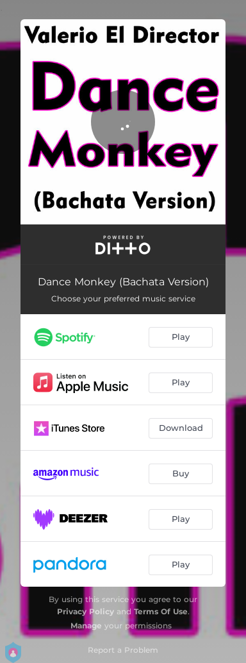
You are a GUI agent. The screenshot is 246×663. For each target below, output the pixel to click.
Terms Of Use (161, 611)
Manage (86, 625)
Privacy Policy (85, 611)
